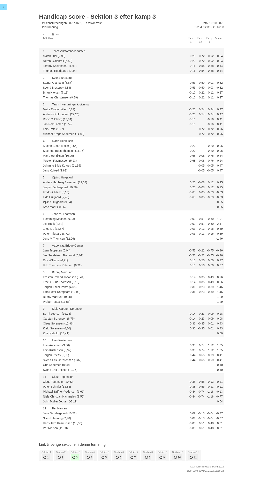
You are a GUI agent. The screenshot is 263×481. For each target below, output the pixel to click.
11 (193, 457)
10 (177, 457)
